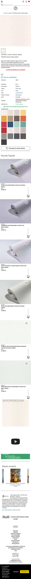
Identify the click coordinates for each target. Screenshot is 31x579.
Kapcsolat (15, 542)
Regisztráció (15, 543)
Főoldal (5, 13)
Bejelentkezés (15, 540)
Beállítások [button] (5, 576)
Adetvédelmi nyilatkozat (15, 547)
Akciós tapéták (15, 536)
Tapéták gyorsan (15, 533)
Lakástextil (15, 538)
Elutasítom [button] (16, 571)
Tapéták (10, 13)
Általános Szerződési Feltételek (15, 546)
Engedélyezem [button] (24, 571)
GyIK (15, 550)
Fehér (17, 90)
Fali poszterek (15, 535)
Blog (15, 539)
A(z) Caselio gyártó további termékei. (11, 510)
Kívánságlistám (15, 549)
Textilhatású (18, 95)
